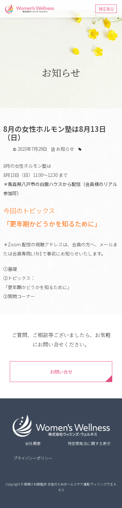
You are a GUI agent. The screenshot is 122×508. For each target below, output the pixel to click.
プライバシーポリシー (32, 458)
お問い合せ (61, 371)
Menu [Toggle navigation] (106, 9)
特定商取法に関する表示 (89, 443)
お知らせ (65, 149)
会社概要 (33, 443)
